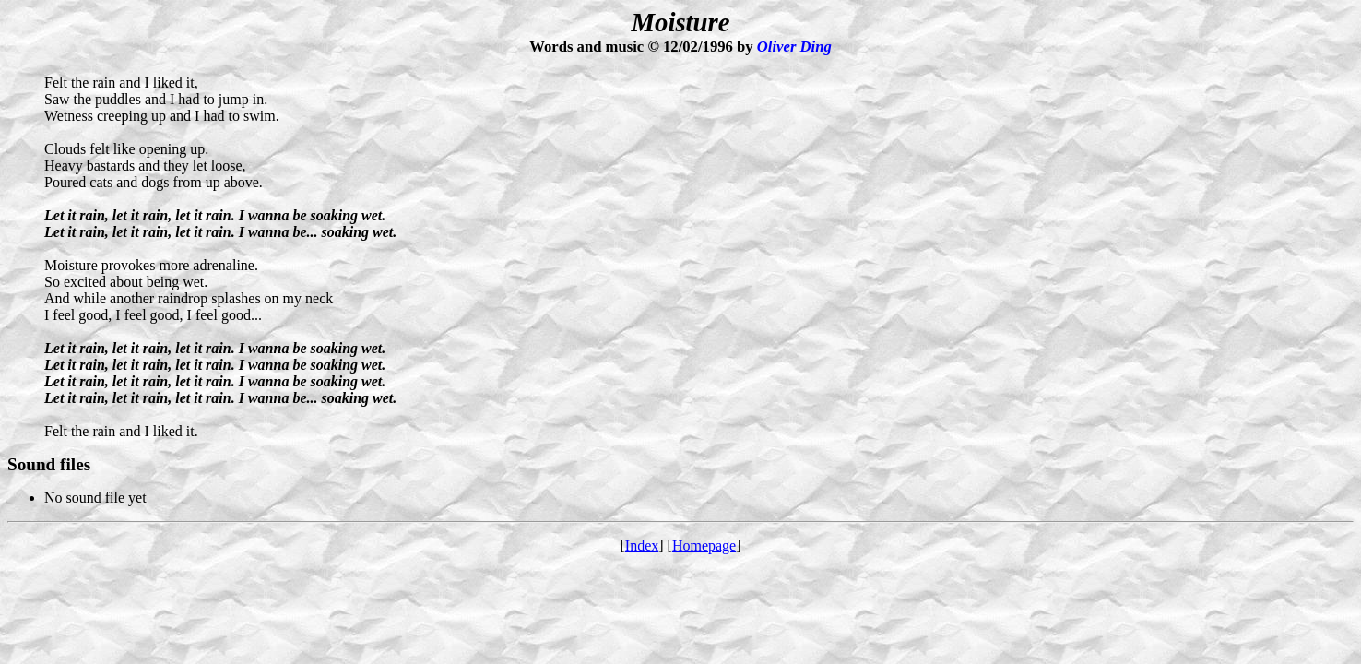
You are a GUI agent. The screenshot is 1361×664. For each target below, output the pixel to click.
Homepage (704, 545)
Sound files (48, 464)
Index (641, 545)
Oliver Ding (794, 46)
